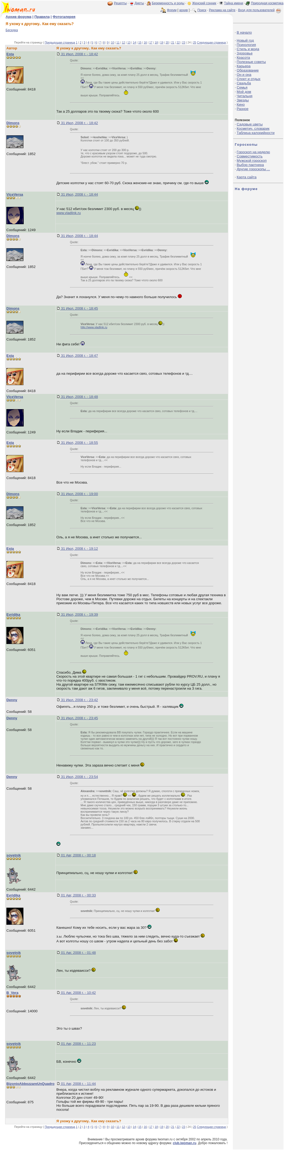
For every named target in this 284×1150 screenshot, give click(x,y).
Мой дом (244, 92)
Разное (242, 109)
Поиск (201, 10)
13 (128, 42)
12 (123, 42)
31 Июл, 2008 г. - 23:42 (79, 700)
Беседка (12, 30)
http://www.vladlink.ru (94, 327)
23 (183, 42)
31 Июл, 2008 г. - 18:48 (79, 397)
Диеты (139, 3)
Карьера (243, 66)
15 (140, 42)
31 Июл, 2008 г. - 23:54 (79, 777)
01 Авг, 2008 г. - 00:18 (78, 855)
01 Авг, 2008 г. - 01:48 (78, 953)
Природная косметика (267, 3)
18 (156, 42)
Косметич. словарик (253, 129)
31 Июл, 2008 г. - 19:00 (79, 494)
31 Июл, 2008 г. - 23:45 (79, 718)
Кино (241, 104)
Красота (243, 58)
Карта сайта (246, 177)
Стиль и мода (248, 49)
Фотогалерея (64, 17)
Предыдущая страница (60, 42)
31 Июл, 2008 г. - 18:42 (79, 54)
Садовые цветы (249, 124)
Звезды (243, 100)
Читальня (244, 96)
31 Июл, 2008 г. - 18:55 (79, 443)
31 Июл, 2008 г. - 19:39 (79, 614)
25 (194, 42)
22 (178, 42)
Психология (246, 45)
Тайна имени (233, 3)
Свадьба (244, 83)
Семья (242, 87)
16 (145, 42)
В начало (244, 32)
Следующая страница (211, 42)
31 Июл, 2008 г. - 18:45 (79, 308)
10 (112, 42)
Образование (248, 70)
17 (151, 42)
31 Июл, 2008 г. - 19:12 (79, 549)
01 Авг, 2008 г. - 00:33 (78, 895)
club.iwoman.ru (184, 1143)
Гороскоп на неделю (253, 152)
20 (167, 42)
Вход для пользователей (260, 10)
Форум (171, 10)
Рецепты (120, 3)
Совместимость (249, 156)
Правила (42, 17)
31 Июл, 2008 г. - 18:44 (79, 194)
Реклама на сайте (222, 10)
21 (172, 42)
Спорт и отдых (248, 79)
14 (134, 42)
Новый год (245, 40)
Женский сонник (204, 3)
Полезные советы (251, 62)
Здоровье (245, 53)
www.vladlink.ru (68, 213)
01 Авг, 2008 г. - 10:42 (78, 993)
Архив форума (18, 17)
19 (161, 42)
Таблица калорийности (255, 133)
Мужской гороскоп (251, 161)
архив (183, 10)
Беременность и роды (168, 3)
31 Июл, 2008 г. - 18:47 (79, 356)
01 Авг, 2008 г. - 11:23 (78, 1044)
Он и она (244, 75)
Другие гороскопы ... (253, 169)
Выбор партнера (250, 165)
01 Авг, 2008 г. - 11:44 (78, 1084)
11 (118, 42)
